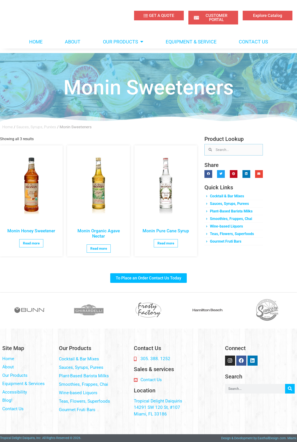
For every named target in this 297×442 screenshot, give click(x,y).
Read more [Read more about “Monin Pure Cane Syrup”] (165, 243)
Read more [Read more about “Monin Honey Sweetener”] (31, 243)
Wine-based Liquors (226, 226)
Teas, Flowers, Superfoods (232, 234)
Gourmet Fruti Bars (225, 241)
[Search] (290, 389)
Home (7, 127)
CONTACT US (253, 42)
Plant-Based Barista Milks (231, 211)
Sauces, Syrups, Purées (36, 127)
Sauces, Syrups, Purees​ (229, 203)
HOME (36, 42)
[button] (208, 174)
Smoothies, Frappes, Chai (231, 219)
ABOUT (72, 42)
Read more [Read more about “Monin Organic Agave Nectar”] (98, 248)
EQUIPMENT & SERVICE (191, 42)
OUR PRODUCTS (123, 41)
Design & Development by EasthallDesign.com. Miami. (259, 438)
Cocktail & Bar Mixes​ (227, 196)
